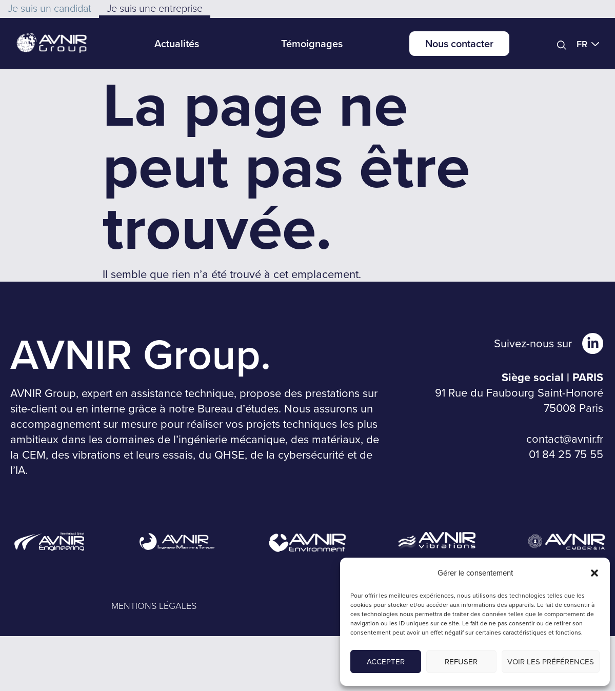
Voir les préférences (550, 661)
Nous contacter (459, 43)
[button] (594, 573)
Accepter (386, 661)
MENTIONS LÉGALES (153, 605)
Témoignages (312, 43)
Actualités (176, 43)
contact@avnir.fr (564, 438)
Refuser (461, 661)
